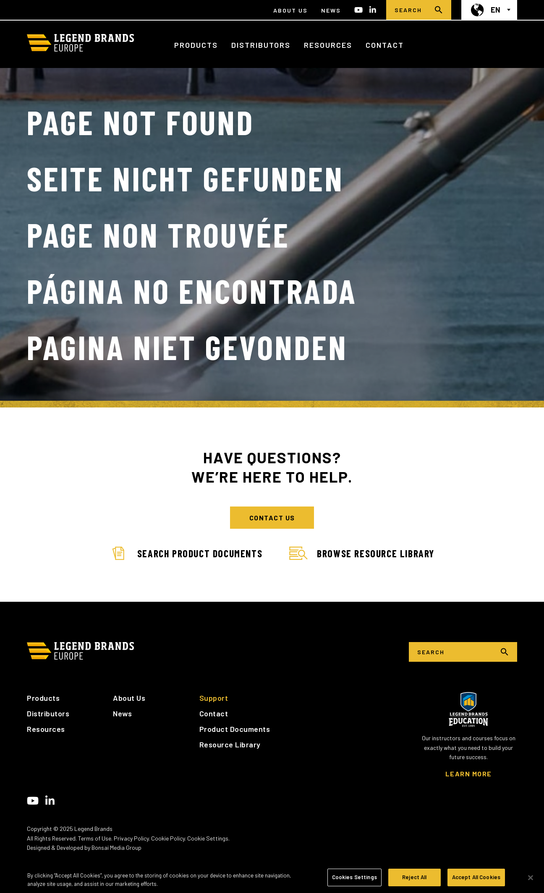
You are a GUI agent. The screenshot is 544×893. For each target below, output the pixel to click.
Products (196, 45)
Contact (385, 45)
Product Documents (234, 729)
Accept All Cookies (476, 877)
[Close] (530, 877)
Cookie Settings (207, 838)
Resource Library (230, 744)
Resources (328, 45)
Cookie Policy (168, 838)
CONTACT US (272, 518)
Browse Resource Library (361, 553)
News (331, 10)
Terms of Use (94, 838)
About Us (290, 10)
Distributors (260, 45)
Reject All (414, 877)
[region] (272, 878)
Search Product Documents (186, 553)
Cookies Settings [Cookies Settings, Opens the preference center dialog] (354, 877)
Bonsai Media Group (116, 847)
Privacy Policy (131, 838)
